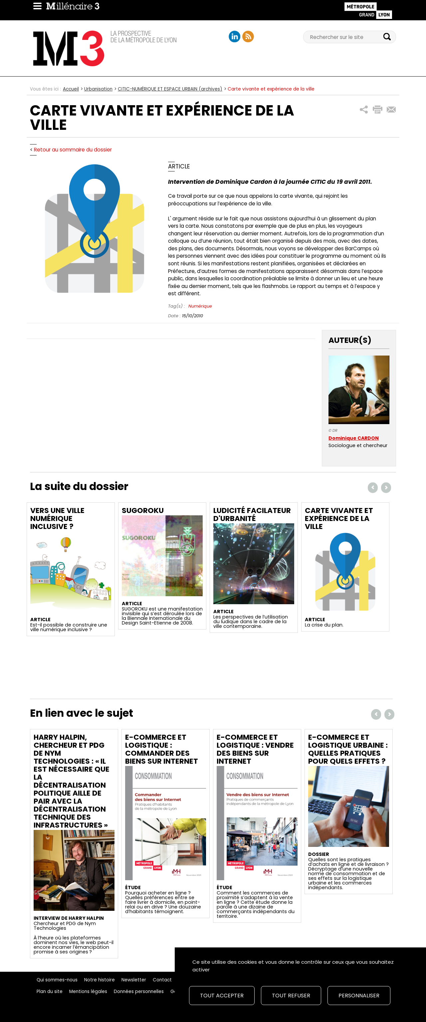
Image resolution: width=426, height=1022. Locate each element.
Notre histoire (99, 980)
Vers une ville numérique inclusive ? (57, 518)
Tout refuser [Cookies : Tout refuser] (291, 995)
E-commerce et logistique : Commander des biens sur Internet (161, 749)
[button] (364, 110)
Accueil (71, 89)
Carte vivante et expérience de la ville (339, 518)
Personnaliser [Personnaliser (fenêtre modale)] (358, 995)
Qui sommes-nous (57, 980)
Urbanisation (98, 89)
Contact (162, 980)
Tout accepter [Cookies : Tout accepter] (222, 995)
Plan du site (50, 991)
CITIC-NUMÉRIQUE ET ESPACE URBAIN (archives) (170, 89)
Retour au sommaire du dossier (73, 149)
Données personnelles (139, 991)
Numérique (200, 306)
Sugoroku (143, 510)
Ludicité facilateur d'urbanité (252, 514)
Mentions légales (88, 991)
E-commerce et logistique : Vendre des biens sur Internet (255, 749)
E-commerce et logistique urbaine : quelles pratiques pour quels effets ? (348, 749)
